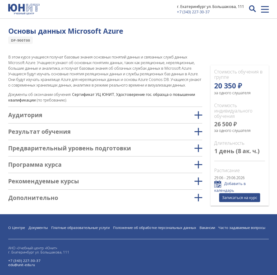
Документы (38, 227)
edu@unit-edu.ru (21, 265)
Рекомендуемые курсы (105, 181)
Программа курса (105, 164)
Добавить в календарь (230, 187)
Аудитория (105, 115)
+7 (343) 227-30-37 (193, 11)
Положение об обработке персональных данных (154, 227)
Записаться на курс (239, 197)
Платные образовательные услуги (80, 227)
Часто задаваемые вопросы (241, 227)
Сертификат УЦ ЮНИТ (93, 94)
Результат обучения (105, 131)
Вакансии (207, 227)
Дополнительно (105, 197)
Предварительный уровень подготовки (105, 148)
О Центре (16, 227)
